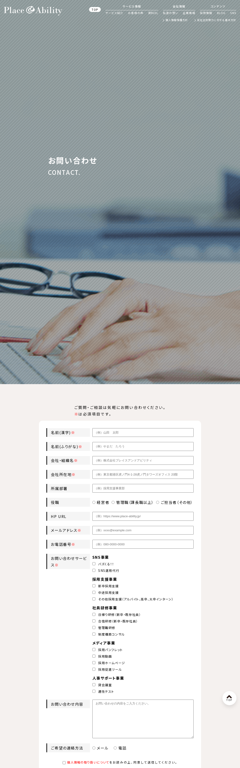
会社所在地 (61, 474)
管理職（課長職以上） (133, 502)
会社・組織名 (62, 460)
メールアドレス (64, 530)
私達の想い (170, 13)
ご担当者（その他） (174, 502)
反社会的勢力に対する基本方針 (216, 20)
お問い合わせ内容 (67, 704)
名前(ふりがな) (64, 446)
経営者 (100, 502)
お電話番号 (61, 544)
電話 (120, 755)
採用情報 (206, 13)
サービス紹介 (114, 13)
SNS (233, 13)
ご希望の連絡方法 (67, 755)
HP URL (59, 516)
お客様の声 (135, 13)
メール (101, 755)
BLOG (221, 13)
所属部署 (59, 488)
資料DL (153, 13)
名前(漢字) (61, 432)
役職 (55, 502)
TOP (95, 9)
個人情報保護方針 (176, 20)
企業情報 (189, 13)
